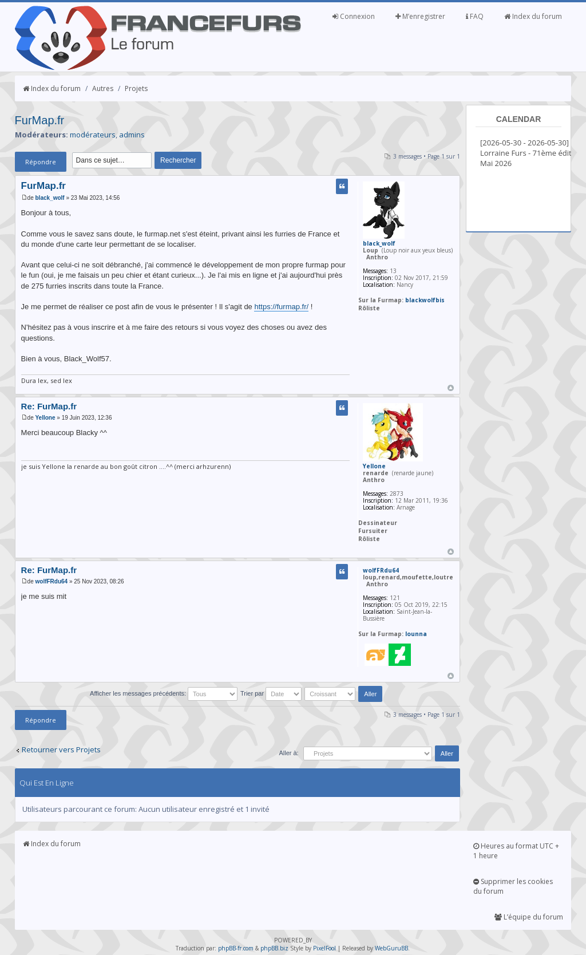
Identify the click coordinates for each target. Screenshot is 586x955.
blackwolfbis (425, 300)
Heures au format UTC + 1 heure (516, 851)
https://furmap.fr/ (281, 306)
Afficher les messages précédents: (163, 693)
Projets (136, 88)
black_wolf (50, 198)
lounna (416, 634)
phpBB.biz (274, 948)
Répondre (40, 161)
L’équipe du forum (528, 917)
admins (132, 134)
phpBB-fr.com (236, 948)
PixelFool (324, 948)
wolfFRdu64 (51, 581)
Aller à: (288, 752)
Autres (102, 88)
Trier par (271, 693)
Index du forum (533, 16)
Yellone (45, 418)
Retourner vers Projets (61, 749)
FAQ (475, 16)
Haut (451, 388)
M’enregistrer (420, 16)
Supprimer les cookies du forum (513, 886)
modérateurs (93, 134)
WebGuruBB (391, 948)
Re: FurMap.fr (49, 406)
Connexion (353, 16)
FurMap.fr (40, 120)
